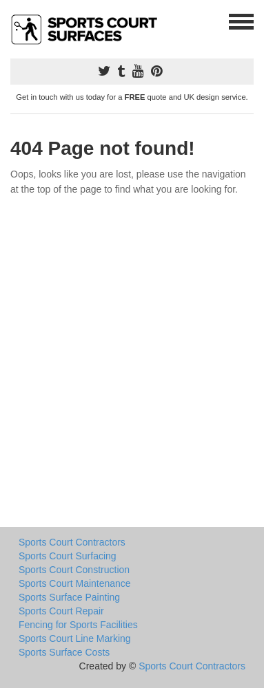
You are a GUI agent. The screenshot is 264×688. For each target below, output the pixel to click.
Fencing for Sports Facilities (78, 624)
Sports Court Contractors (72, 542)
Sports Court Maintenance (75, 583)
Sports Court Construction (74, 569)
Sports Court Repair (61, 610)
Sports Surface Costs (64, 652)
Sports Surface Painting (69, 597)
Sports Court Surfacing (67, 555)
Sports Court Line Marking (75, 638)
